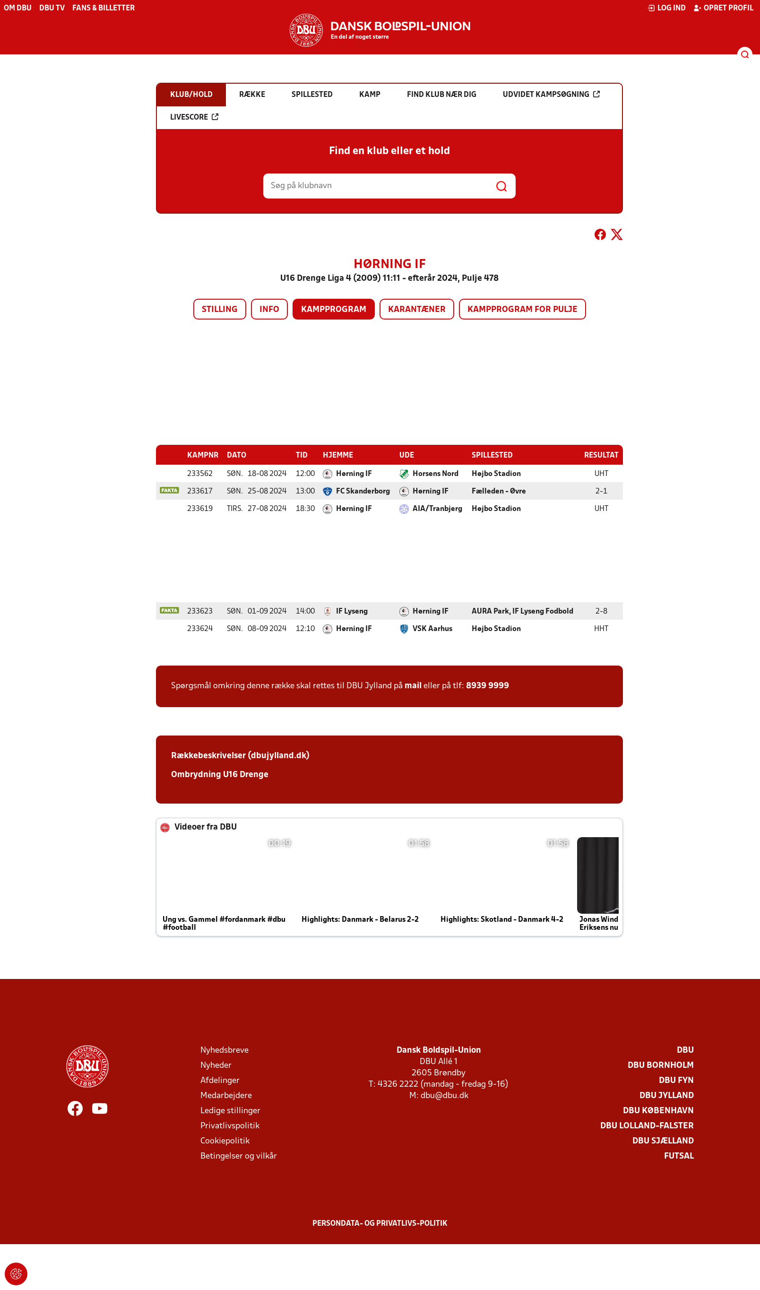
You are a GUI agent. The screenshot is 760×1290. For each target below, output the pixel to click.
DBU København (658, 1111)
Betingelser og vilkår (238, 1156)
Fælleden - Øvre (499, 491)
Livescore (194, 117)
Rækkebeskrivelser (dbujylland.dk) (240, 756)
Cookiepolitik (225, 1141)
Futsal (679, 1156)
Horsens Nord (435, 473)
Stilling (220, 310)
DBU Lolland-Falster (647, 1126)
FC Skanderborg (363, 491)
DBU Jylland (666, 1095)
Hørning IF (354, 473)
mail (413, 686)
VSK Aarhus (432, 628)
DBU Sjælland (663, 1141)
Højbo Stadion (496, 473)
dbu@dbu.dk (444, 1095)
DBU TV (52, 8)
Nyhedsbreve (224, 1050)
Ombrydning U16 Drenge (220, 775)
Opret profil (723, 8)
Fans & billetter (103, 8)
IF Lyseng (352, 611)
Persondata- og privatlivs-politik (380, 1223)
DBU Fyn (676, 1080)
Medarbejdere (226, 1095)
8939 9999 (487, 686)
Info (269, 310)
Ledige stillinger (230, 1111)
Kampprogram (333, 310)
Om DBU (18, 8)
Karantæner (417, 310)
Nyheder (216, 1065)
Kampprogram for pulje (522, 310)
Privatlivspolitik (229, 1126)
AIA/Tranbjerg (437, 508)
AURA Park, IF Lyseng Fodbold (522, 611)
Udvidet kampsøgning (551, 94)
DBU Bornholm (661, 1065)
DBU (685, 1050)
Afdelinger (220, 1080)
